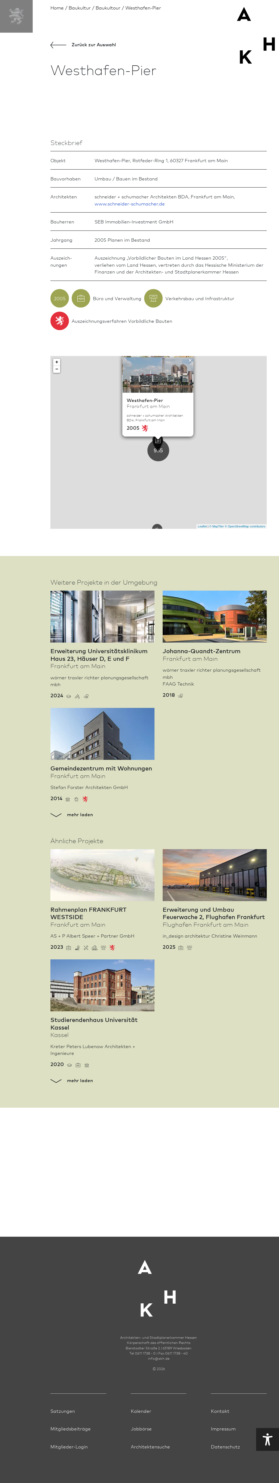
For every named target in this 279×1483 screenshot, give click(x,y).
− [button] (56, 498)
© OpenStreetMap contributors (245, 655)
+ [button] (56, 491)
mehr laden (71, 943)
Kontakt (220, 1411)
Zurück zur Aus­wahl (83, 44)
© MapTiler (216, 655)
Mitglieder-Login (69, 1446)
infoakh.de (158, 1358)
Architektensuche (150, 1446)
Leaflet (202, 655)
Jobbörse (141, 1428)
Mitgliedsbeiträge (70, 1428)
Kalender (141, 1411)
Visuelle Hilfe (219, 1439)
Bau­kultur (80, 7)
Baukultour (108, 7)
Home (57, 7)
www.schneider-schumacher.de (130, 332)
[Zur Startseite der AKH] (158, 1285)
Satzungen (62, 1411)
